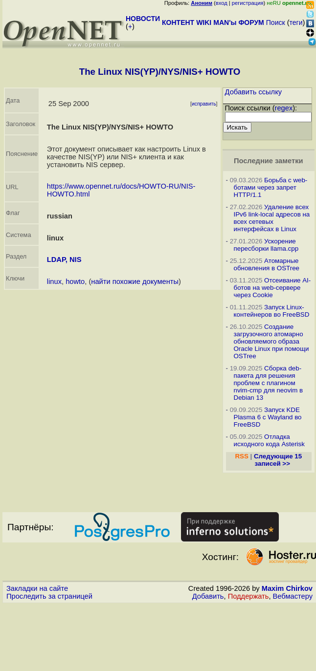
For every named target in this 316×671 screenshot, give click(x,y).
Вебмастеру (293, 596)
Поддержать (248, 596)
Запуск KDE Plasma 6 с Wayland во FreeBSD (268, 417)
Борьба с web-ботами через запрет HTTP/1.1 (271, 187)
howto (75, 281)
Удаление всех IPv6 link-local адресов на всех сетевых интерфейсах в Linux (272, 218)
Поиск (275, 22)
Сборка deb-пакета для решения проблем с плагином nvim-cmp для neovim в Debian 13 (268, 383)
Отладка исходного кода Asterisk (269, 440)
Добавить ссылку (253, 92)
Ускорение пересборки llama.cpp (266, 245)
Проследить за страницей (49, 596)
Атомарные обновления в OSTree (266, 264)
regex (284, 108)
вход (221, 3)
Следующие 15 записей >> (278, 460)
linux (54, 281)
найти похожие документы (135, 281)
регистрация (248, 3)
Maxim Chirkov (287, 588)
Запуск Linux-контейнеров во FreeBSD (272, 310)
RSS (241, 456)
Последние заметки (268, 161)
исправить (204, 104)
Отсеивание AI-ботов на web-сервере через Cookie (272, 288)
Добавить (208, 596)
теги (296, 22)
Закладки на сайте (37, 588)
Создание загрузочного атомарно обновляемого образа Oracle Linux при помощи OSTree (271, 341)
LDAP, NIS (64, 259)
